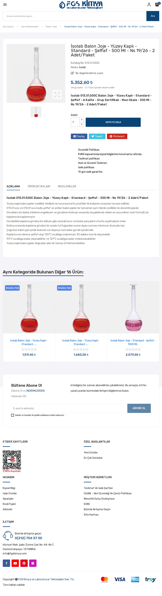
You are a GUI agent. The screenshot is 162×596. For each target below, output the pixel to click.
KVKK (87, 504)
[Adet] (75, 122)
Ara (151, 16)
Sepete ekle (113, 122)
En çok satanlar (93, 457)
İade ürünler (10, 493)
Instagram (33, 563)
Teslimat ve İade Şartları (98, 488)
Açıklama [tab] (13, 186)
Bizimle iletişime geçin (97, 509)
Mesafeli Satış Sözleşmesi (99, 498)
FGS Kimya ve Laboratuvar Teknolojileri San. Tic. (46, 579)
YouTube (15, 563)
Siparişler (8, 498)
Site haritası (91, 514)
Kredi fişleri (9, 504)
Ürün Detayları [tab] (44, 186)
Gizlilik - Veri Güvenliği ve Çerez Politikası (108, 493)
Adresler (7, 509)
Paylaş (81, 136)
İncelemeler (78, 186)
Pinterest (119, 136)
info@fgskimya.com (15, 553)
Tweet (99, 136)
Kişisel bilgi (9, 488)
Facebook (6, 563)
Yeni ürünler (91, 452)
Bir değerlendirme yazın (89, 73)
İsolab (82, 67)
